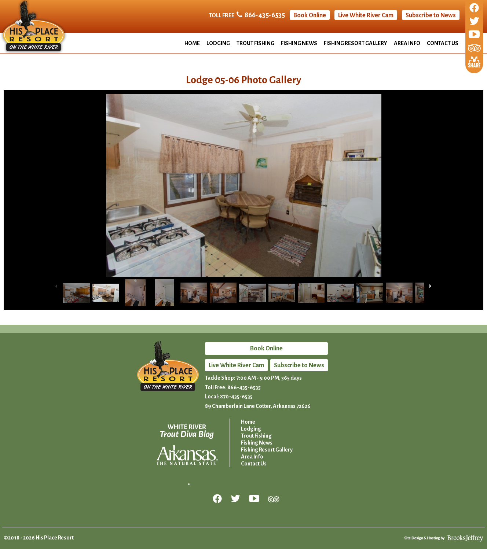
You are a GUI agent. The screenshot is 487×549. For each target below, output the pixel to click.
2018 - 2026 (21, 538)
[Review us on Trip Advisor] (474, 48)
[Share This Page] (474, 61)
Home (192, 43)
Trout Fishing (255, 43)
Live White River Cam (365, 15)
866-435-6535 (265, 15)
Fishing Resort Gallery (355, 43)
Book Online (309, 15)
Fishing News (299, 43)
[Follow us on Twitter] (474, 21)
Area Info (407, 43)
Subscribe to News (431, 15)
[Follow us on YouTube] (474, 34)
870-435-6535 (236, 396)
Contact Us (442, 43)
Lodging (218, 43)
